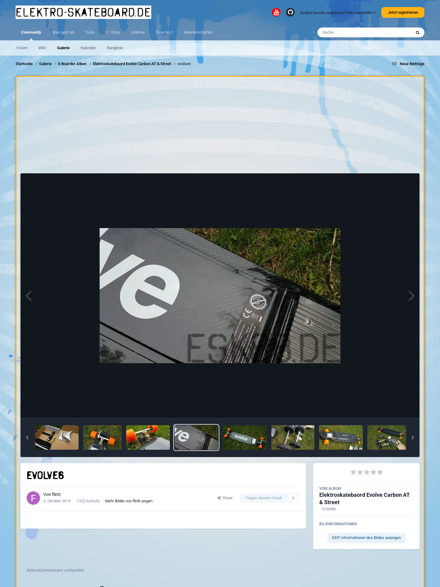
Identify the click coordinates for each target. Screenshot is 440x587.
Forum (22, 48)
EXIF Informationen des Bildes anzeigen (366, 537)
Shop (115, 32)
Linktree (138, 32)
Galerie (63, 48)
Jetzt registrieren (403, 12)
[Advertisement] (220, 126)
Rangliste (115, 48)
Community (31, 35)
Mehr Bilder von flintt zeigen (128, 501)
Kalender (88, 48)
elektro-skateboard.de (83, 12)
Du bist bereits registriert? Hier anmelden (338, 12)
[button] (27, 437)
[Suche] (352, 32)
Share (225, 498)
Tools (89, 32)
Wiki (42, 48)
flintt (56, 494)
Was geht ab (63, 32)
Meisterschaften (198, 32)
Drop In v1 (164, 32)
